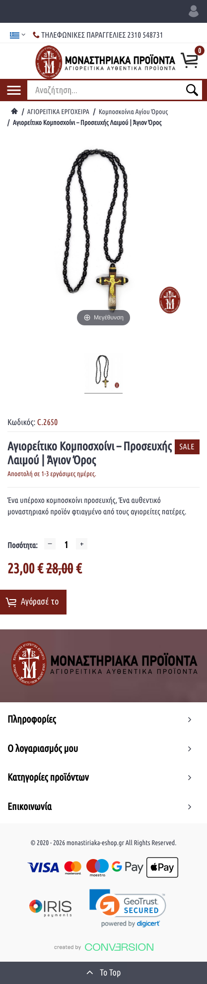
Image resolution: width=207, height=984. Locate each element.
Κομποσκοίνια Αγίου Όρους (133, 112)
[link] (128, 908)
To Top (103, 972)
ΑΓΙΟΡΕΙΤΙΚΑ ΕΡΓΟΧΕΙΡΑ (58, 112)
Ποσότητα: (22, 545)
